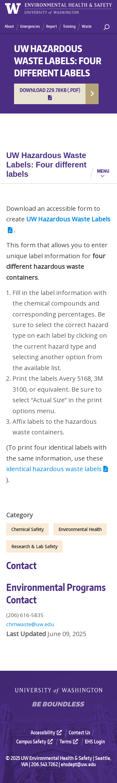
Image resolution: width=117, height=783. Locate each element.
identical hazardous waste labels (58, 469)
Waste (87, 26)
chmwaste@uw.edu (30, 624)
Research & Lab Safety (34, 546)
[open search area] (106, 27)
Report (51, 26)
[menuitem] (49, 732)
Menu (103, 171)
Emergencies (30, 26)
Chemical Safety (27, 529)
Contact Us (79, 732)
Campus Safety (35, 741)
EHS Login (95, 741)
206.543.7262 (44, 764)
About (9, 26)
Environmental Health (80, 529)
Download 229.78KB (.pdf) (50, 93)
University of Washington (58, 690)
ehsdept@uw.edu (78, 764)
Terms (70, 741)
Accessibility (47, 732)
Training (69, 26)
